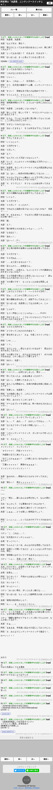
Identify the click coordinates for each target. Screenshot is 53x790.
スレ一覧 (13, 10)
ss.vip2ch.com (16, 61)
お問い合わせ (18, 788)
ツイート (20, 770)
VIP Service (31, 786)
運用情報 (28, 788)
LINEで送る (33, 770)
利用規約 (36, 788)
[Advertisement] (26, 26)
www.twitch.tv (8, 732)
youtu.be (6, 714)
